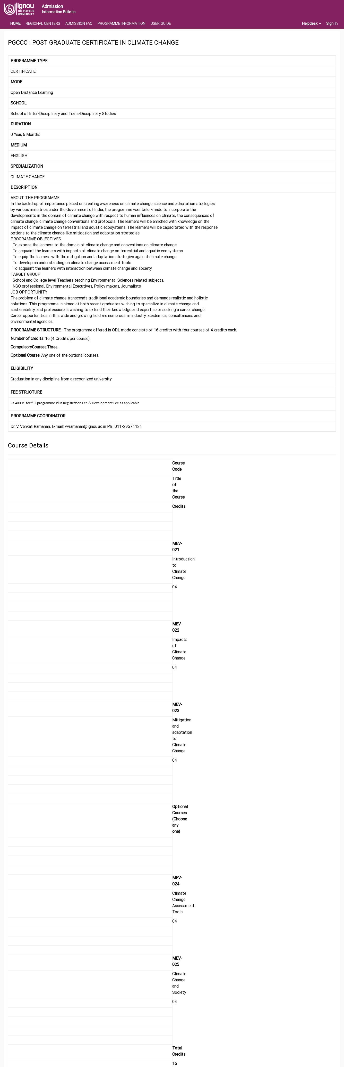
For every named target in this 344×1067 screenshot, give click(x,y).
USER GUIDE (161, 23)
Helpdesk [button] (311, 23)
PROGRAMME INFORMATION (121, 23)
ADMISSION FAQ (78, 23)
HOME (15, 23)
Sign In (332, 23)
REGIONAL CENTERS (43, 23)
